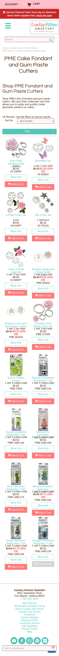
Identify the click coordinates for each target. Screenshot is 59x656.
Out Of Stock (43, 564)
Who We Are (29, 603)
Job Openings (29, 626)
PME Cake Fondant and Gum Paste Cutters (24, 51)
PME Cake (30, 48)
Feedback (29, 614)
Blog (29, 631)
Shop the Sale (44, 15)
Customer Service (29, 623)
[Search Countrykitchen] (29, 39)
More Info (16, 177)
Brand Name (17, 48)
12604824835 (29, 598)
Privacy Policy (29, 628)
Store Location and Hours (29, 609)
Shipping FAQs (29, 620)
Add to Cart (16, 184)
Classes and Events (29, 611)
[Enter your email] (29, 648)
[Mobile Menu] (7, 26)
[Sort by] (35, 121)
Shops (5, 48)
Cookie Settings (29, 617)
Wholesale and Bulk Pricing (29, 606)
